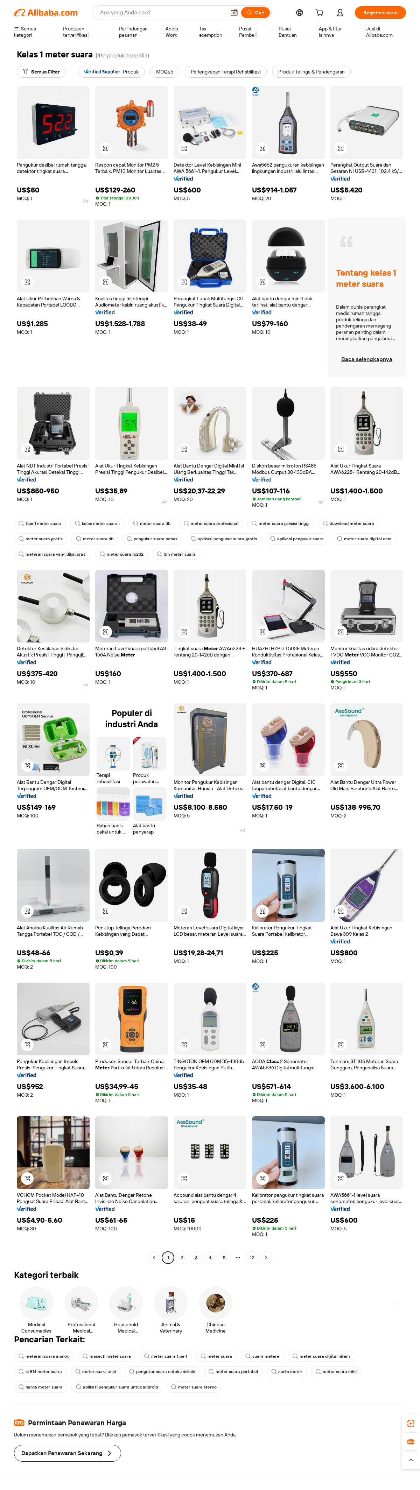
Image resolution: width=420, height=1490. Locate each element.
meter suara (216, 1356)
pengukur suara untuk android (162, 1372)
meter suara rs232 (122, 554)
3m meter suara (176, 554)
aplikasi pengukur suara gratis (224, 539)
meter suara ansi (95, 1372)
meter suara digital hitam (321, 1356)
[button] (234, 12)
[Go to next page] (266, 1257)
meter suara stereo (194, 1387)
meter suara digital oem (364, 539)
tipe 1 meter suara (40, 523)
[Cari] (255, 12)
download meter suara (348, 523)
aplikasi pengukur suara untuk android (117, 1387)
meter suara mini (336, 1372)
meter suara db (151, 523)
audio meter (286, 1372)
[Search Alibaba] (162, 12)
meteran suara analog (44, 1356)
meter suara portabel (233, 1372)
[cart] (321, 13)
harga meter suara (41, 1387)
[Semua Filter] (41, 72)
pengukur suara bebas (152, 539)
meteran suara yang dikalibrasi (52, 554)
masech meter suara (107, 1356)
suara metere (262, 1356)
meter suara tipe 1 (165, 1356)
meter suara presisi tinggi (280, 523)
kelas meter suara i (97, 523)
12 (252, 1257)
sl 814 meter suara (40, 1372)
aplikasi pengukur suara (297, 539)
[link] (411, 1423)
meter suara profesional (211, 523)
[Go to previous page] (154, 1257)
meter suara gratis (41, 539)
